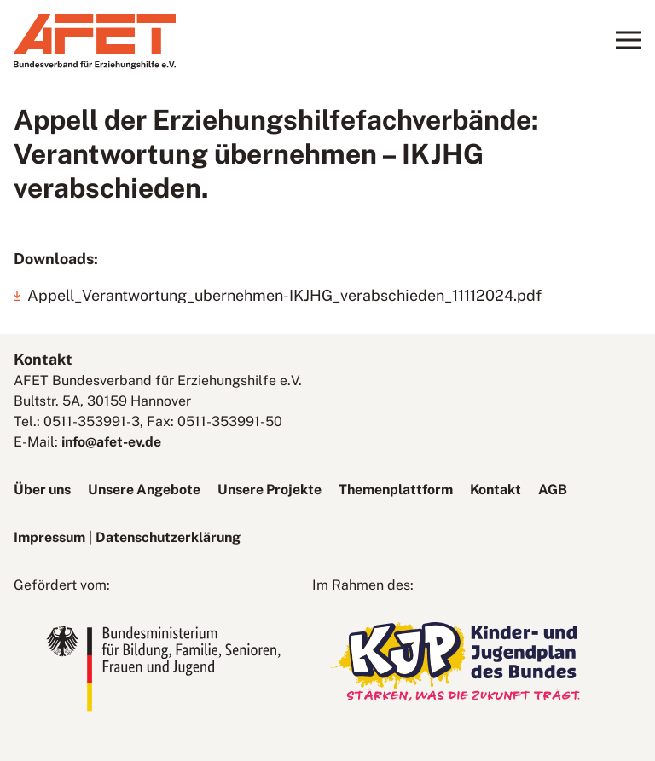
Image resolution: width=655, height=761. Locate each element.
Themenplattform (396, 489)
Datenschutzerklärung (168, 537)
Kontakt (495, 489)
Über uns (42, 489)
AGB (552, 489)
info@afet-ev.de (111, 442)
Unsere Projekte (269, 489)
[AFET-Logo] (95, 64)
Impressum (49, 537)
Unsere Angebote (144, 489)
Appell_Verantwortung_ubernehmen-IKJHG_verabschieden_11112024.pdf (284, 295)
